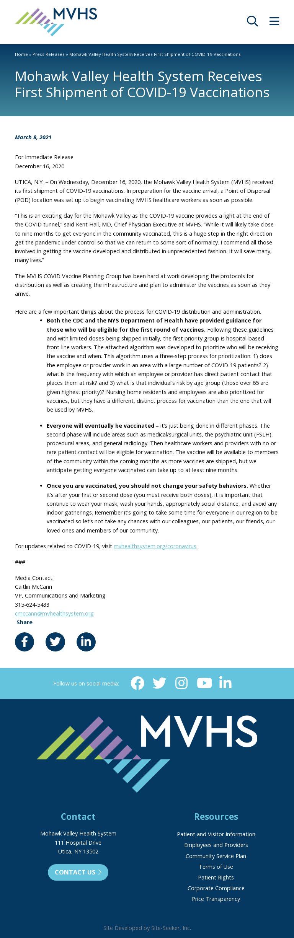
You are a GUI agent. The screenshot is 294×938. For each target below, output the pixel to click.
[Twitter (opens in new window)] (160, 683)
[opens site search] (252, 23)
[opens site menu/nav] (274, 23)
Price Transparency (216, 898)
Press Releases (49, 54)
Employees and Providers (216, 844)
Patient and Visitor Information (216, 834)
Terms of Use (216, 866)
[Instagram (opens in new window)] (181, 683)
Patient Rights (216, 877)
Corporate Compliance (216, 888)
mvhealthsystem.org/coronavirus (155, 546)
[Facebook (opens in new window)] (137, 683)
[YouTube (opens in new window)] (204, 683)
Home (21, 54)
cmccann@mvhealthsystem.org (54, 613)
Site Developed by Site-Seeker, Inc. (147, 927)
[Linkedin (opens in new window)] (225, 683)
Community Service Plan (216, 856)
